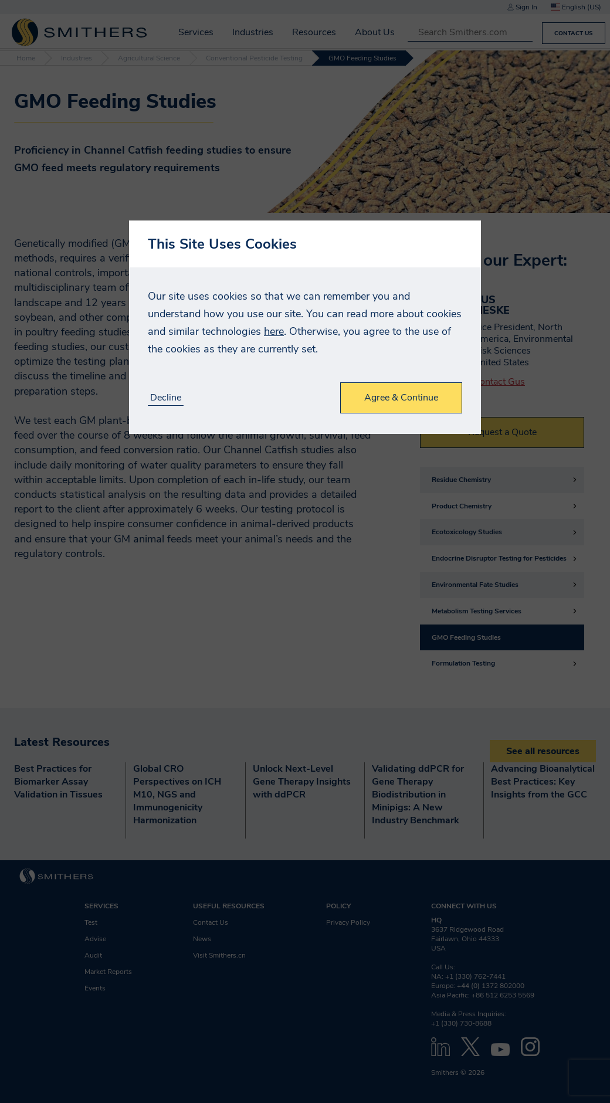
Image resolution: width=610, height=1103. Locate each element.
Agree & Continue (401, 397)
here (274, 331)
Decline (165, 398)
